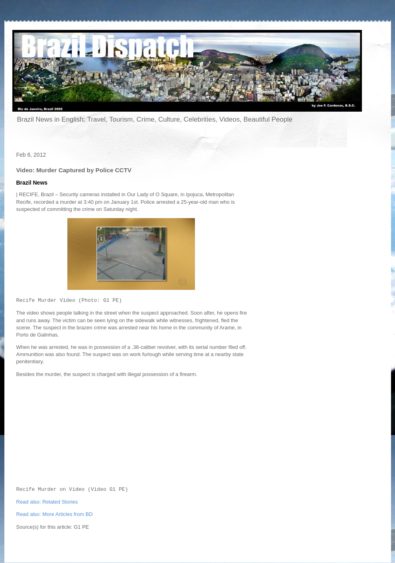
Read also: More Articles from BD (54, 514)
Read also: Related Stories (47, 502)
